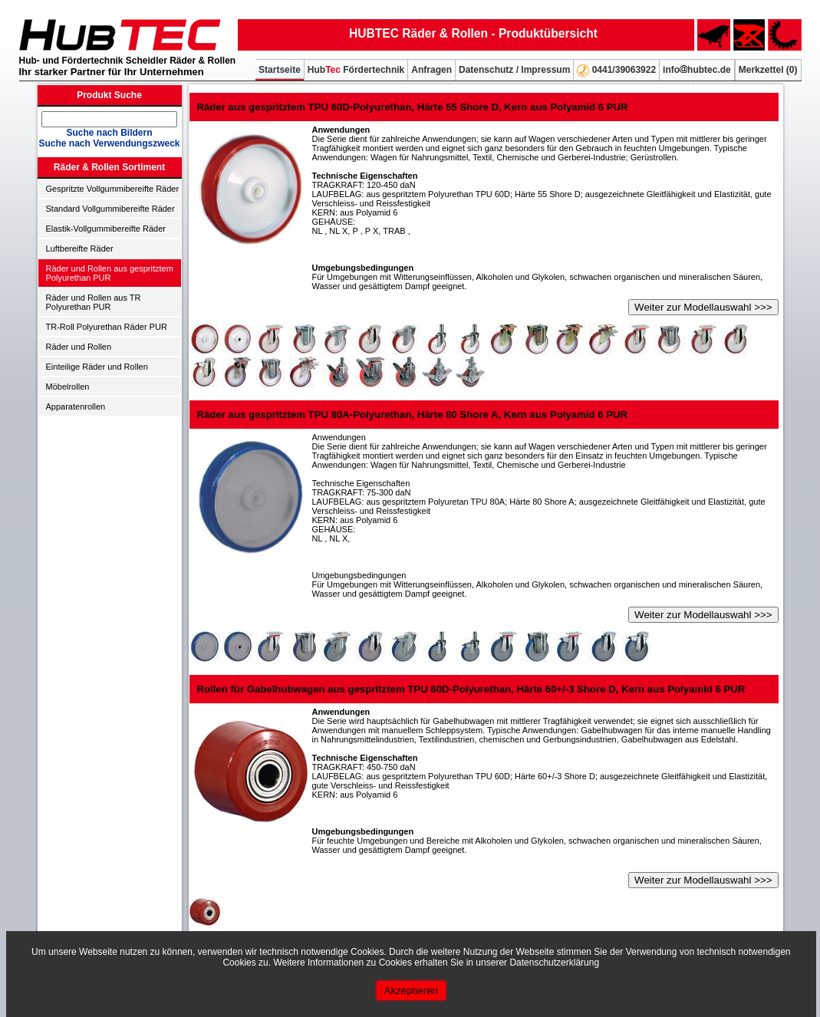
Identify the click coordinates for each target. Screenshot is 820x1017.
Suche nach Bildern (109, 132)
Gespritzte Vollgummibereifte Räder (112, 188)
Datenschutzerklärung (554, 962)
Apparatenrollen (76, 406)
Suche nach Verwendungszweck (108, 143)
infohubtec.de (697, 69)
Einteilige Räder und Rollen (97, 366)
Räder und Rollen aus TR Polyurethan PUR (93, 302)
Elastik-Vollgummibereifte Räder (106, 228)
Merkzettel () (768, 69)
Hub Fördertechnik (356, 69)
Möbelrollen (68, 386)
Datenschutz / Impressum (514, 69)
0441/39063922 (616, 70)
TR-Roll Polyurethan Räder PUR (106, 326)
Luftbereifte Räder (80, 248)
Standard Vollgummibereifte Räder (110, 208)
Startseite (280, 69)
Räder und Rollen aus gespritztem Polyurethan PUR (109, 273)
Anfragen (431, 69)
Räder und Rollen (79, 346)
